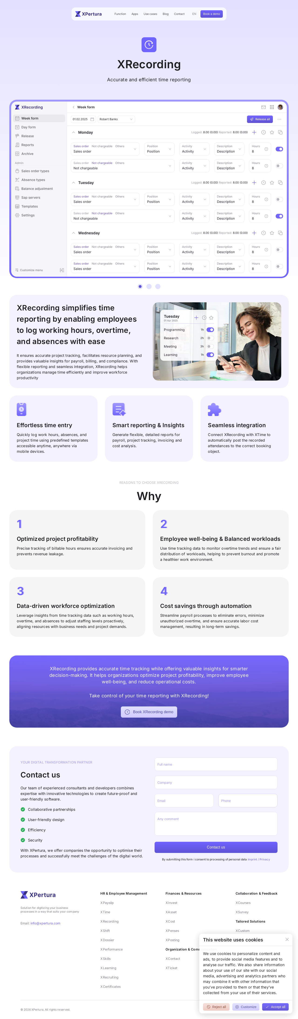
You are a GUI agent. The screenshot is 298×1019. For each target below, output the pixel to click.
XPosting (172, 940)
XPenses (172, 931)
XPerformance (111, 949)
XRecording (109, 921)
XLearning (108, 968)
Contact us (216, 847)
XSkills (105, 959)
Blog (166, 14)
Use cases (150, 14)
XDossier (107, 940)
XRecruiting (109, 977)
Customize (245, 1007)
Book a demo (211, 14)
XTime (105, 912)
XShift (105, 931)
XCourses (243, 903)
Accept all (275, 1007)
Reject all (216, 1007)
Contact (179, 14)
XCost (170, 921)
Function (120, 14)
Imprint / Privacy (259, 859)
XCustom (243, 931)
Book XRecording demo (149, 712)
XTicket (171, 968)
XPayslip (107, 903)
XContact (173, 959)
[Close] (287, 940)
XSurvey (242, 912)
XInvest (171, 903)
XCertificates (110, 986)
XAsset (171, 912)
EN (194, 14)
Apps (135, 14)
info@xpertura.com (45, 923)
